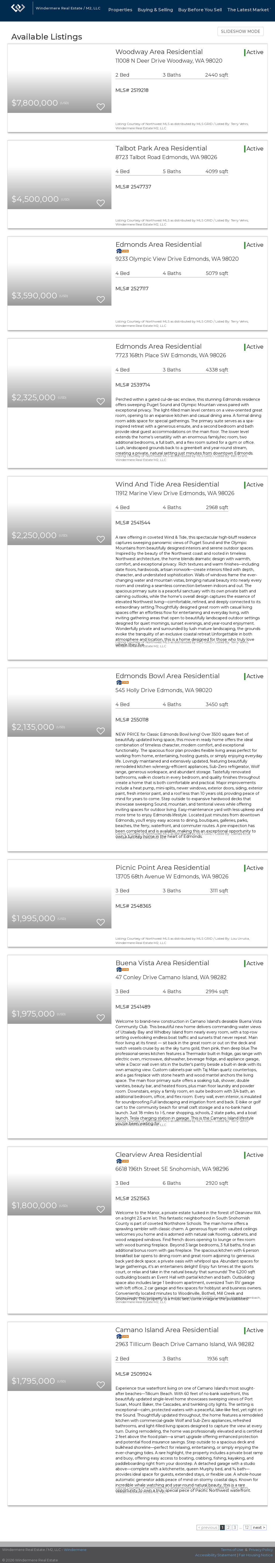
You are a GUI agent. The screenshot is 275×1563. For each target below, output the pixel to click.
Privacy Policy (261, 1549)
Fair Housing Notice (256, 1555)
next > (259, 1527)
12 (247, 1527)
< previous (207, 1527)
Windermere (75, 1549)
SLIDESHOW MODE (240, 31)
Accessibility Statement (215, 1555)
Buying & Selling (155, 9)
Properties (120, 9)
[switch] (100, 104)
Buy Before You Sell (200, 9)
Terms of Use (232, 1549)
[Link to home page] (18, 11)
